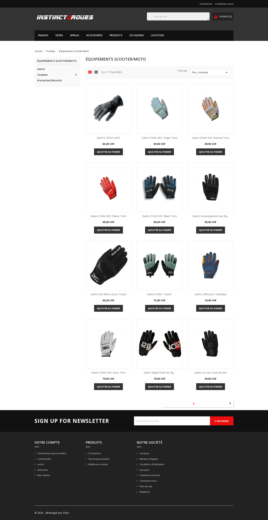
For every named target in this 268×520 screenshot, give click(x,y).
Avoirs (40, 464)
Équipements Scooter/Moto (56, 61)
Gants (41, 69)
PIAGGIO (43, 35)
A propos (144, 469)
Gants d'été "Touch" (159, 294)
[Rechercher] (178, 16)
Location (157, 35)
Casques (42, 74)
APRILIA (74, 35)
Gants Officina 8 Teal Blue (210, 294)
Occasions (136, 35)
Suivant (230, 403)
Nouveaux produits (98, 458)
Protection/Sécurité (49, 80)
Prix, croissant (210, 72)
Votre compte (47, 442)
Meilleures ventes (98, 464)
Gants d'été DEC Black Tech (159, 216)
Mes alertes (43, 475)
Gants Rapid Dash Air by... (159, 372)
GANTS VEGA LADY (108, 137)
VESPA (59, 35)
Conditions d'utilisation (151, 464)
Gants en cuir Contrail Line (210, 372)
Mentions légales (148, 458)
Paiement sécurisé (149, 475)
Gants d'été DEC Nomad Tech (210, 137)
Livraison (144, 453)
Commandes (44, 458)
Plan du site (145, 486)
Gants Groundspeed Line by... (210, 216)
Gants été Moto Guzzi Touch (108, 294)
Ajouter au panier (108, 151)
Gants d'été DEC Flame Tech (108, 216)
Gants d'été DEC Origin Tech (159, 137)
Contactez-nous (224, 3)
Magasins (144, 491)
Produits (116, 35)
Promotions (94, 453)
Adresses (42, 469)
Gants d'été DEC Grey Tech (108, 372)
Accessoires (94, 35)
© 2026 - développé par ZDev (52, 512)
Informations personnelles (51, 453)
